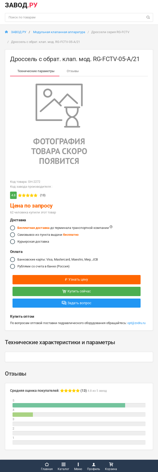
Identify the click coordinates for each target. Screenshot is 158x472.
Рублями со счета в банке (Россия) (43, 266)
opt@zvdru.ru (136, 323)
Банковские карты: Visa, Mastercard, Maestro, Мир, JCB (57, 259)
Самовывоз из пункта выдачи (48, 234)
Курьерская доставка (33, 241)
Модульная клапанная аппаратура (59, 32)
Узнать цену (76, 279)
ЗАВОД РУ (15, 32)
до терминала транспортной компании (64, 227)
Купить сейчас (76, 291)
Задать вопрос (76, 303)
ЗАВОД (21, 5)
